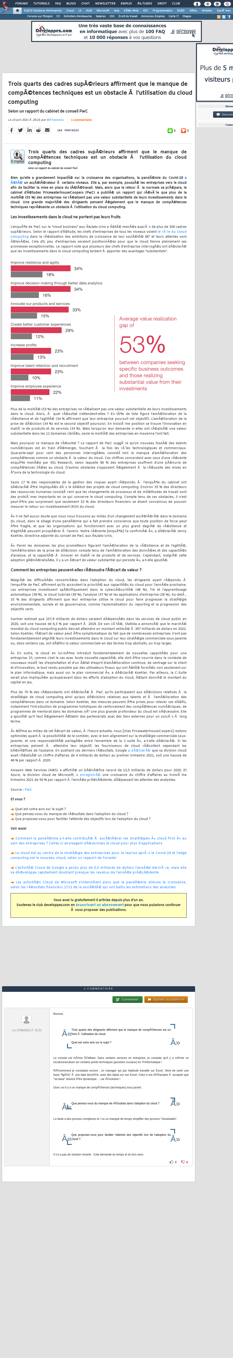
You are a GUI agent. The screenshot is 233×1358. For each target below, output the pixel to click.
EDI (145, 10)
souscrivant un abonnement (100, 905)
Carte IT (174, 16)
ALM (89, 10)
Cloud (70, 10)
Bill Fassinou (55, 120)
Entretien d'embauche (78, 16)
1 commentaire (81, 120)
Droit (162, 4)
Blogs (71, 4)
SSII (112, 16)
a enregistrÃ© (88, 775)
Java (116, 10)
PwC (28, 790)
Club (176, 4)
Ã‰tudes (144, 4)
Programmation (162, 10)
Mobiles (207, 10)
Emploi (126, 4)
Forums (21, 4)
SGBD (181, 10)
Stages (187, 16)
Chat (85, 4)
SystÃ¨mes (224, 10)
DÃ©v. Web (131, 10)
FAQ (58, 4)
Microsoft (103, 10)
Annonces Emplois (153, 16)
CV (58, 16)
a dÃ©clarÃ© (139, 751)
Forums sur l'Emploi (40, 16)
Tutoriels (41, 4)
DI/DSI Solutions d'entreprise (43, 10)
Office (193, 10)
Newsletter (105, 4)
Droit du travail (127, 16)
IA (80, 10)
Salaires (101, 16)
